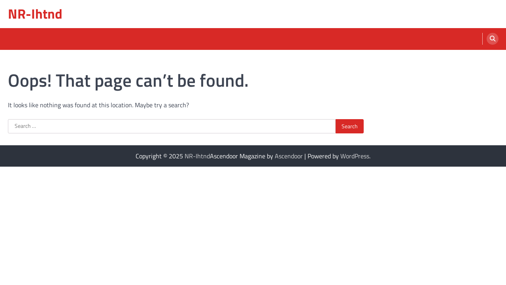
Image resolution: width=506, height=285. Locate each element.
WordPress (354, 156)
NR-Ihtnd (35, 14)
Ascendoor (289, 156)
